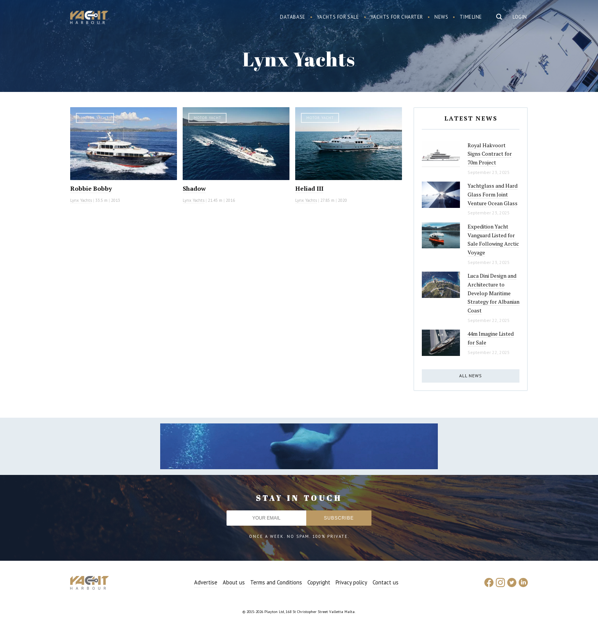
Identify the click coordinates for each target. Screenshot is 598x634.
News (441, 17)
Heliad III (309, 188)
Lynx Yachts (81, 200)
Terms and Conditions (276, 582)
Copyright (318, 582)
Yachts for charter (397, 17)
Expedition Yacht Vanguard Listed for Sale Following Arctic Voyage (493, 239)
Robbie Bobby (91, 188)
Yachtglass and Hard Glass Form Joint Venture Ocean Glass (493, 194)
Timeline (471, 17)
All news (470, 375)
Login (520, 17)
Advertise (205, 582)
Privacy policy (351, 582)
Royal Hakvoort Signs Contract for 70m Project (490, 154)
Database (292, 17)
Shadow (194, 188)
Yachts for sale (338, 17)
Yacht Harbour (89, 18)
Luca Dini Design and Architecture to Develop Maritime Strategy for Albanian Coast (493, 293)
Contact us (386, 582)
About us (234, 582)
